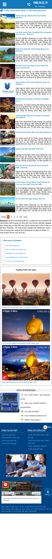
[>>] (25, 217)
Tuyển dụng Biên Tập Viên (37, 446)
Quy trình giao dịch (9, 435)
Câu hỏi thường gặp (9, 443)
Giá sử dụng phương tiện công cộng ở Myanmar (33, 132)
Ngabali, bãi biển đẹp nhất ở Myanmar (30, 149)
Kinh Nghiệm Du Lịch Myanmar (17, 257)
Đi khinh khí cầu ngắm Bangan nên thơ (30, 199)
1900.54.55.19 (40, 3)
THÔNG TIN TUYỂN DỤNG (36, 430)
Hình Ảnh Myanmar (12, 246)
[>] (21, 217)
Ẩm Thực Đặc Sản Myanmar (16, 249)
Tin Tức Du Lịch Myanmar (15, 261)
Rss (45, 427)
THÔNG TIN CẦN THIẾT (9, 430)
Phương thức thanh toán (11, 438)
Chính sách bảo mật (9, 440)
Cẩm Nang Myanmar (12, 241)
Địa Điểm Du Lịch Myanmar (15, 253)
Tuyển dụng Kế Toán (35, 449)
